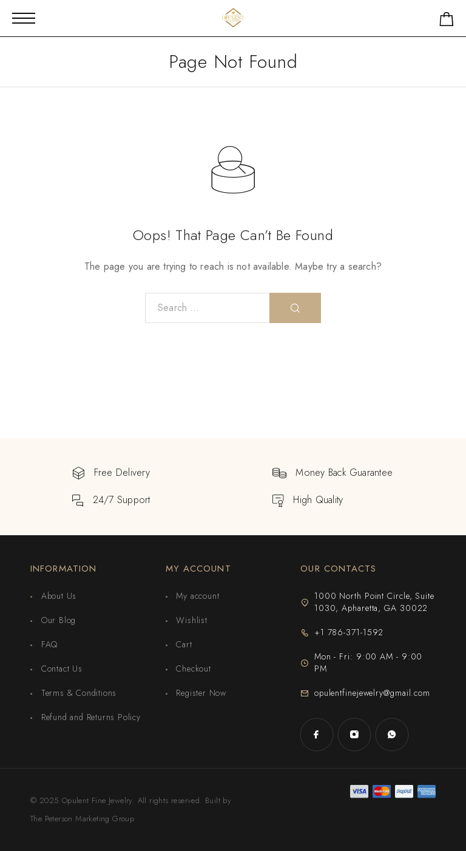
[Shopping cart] (446, 21)
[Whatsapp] (392, 734)
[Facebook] (317, 734)
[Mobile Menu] (23, 18)
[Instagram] (354, 734)
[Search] (295, 308)
